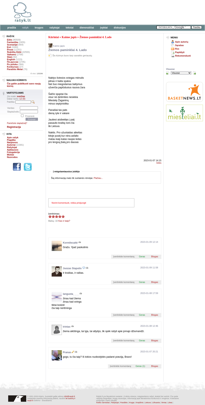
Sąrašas (179, 45)
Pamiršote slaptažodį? (17, 123)
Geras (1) (140, 366)
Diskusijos (120, 27)
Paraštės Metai (15, 69)
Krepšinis (139, 403)
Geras (142, 256)
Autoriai (11, 145)
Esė (9, 47)
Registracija (14, 127)
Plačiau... (98, 178)
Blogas (154, 256)
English (11, 59)
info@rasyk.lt (69, 396)
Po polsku (12, 64)
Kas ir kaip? (64, 221)
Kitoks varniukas (103, 403)
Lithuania (156, 403)
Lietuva (148, 403)
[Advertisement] (96, 67)
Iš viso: (36, 74)
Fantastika (12, 42)
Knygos (39, 27)
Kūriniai (53, 37)
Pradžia (11, 27)
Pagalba (11, 140)
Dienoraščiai (87, 27)
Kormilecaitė (70, 242)
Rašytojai (54, 27)
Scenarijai (12, 44)
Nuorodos (12, 157)
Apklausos (12, 150)
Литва (163, 403)
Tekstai (70, 27)
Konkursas (13, 67)
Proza (10, 49)
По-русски (12, 62)
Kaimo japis (69, 37)
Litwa (170, 403)
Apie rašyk (12, 137)
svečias (21, 96)
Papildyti (180, 52)
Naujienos (12, 142)
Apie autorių (181, 42)
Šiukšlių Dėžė (14, 52)
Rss (177, 49)
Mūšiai (10, 154)
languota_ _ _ (71, 294)
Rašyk (25, 27)
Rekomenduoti (183, 55)
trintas (66, 326)
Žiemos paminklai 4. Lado (95, 37)
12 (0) (22, 99)
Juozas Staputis (72, 268)
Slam (9, 57)
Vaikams (11, 54)
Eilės (9, 40)
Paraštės (124, 403)
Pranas (67, 352)
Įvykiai (104, 27)
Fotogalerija (13, 152)
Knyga (131, 403)
